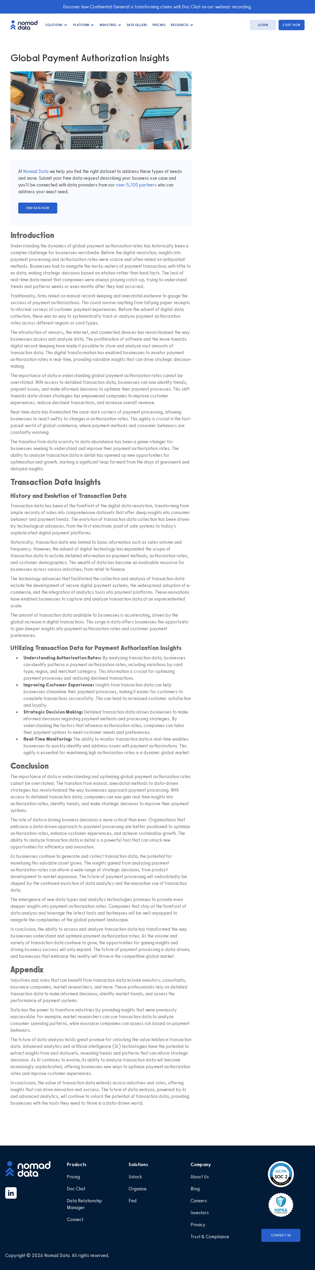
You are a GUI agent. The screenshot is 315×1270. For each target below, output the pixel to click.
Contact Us (281, 1235)
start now (291, 25)
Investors (200, 1213)
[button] (57, 25)
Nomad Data (35, 171)
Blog (195, 1189)
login (263, 25)
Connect (75, 1219)
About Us (200, 1177)
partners (147, 185)
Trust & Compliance (210, 1237)
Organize (138, 1189)
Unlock (135, 1177)
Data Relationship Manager (84, 1204)
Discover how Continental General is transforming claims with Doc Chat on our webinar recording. (157, 7)
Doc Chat (76, 1189)
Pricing (159, 25)
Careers (199, 1201)
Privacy (198, 1225)
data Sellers (137, 25)
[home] (26, 25)
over (121, 185)
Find (133, 1201)
